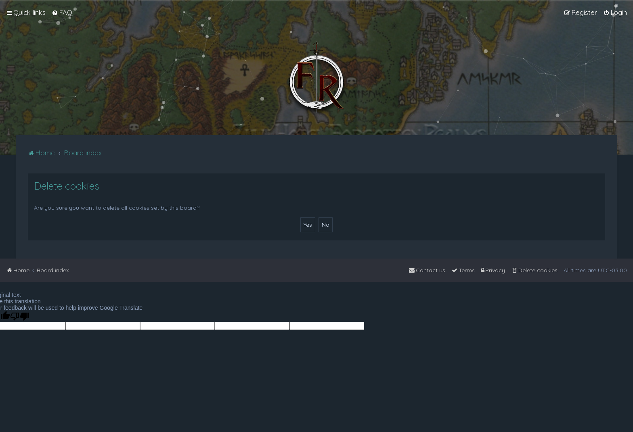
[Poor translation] (19, 316)
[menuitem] (62, 12)
